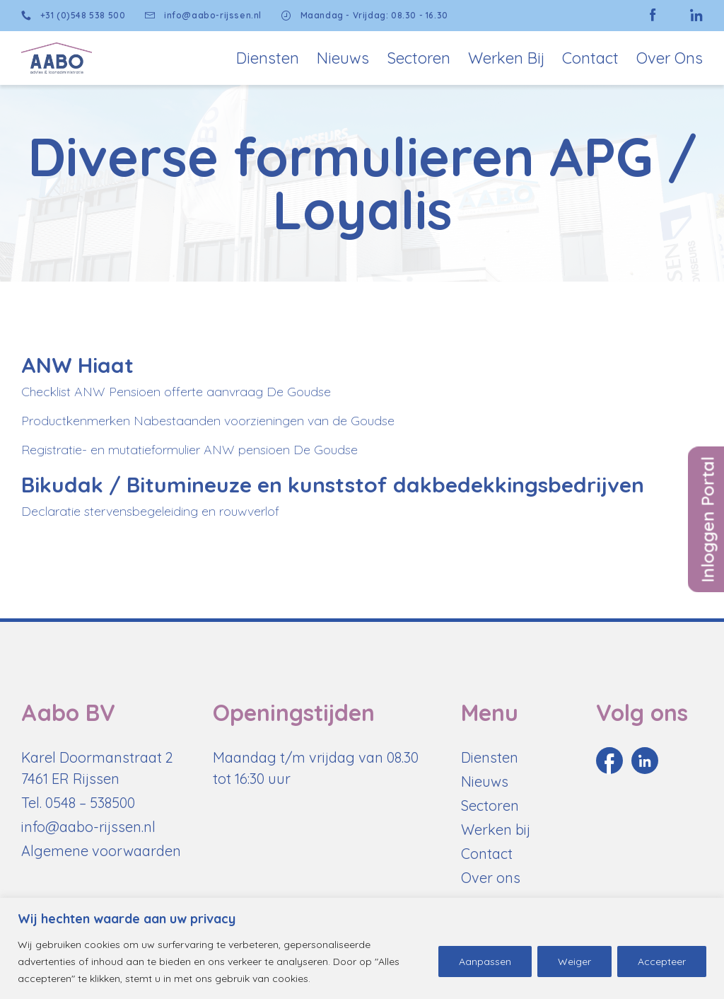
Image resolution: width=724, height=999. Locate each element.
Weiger (574, 961)
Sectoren (418, 58)
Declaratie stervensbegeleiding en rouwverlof (150, 511)
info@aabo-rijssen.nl (203, 16)
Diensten (267, 58)
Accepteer (662, 961)
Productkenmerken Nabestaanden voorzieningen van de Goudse (208, 420)
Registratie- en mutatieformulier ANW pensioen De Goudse (189, 449)
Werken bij (506, 58)
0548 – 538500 (90, 803)
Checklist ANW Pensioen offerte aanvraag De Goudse (176, 391)
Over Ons (669, 58)
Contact (590, 58)
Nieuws (343, 58)
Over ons (490, 878)
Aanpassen (485, 961)
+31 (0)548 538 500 (73, 16)
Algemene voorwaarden (101, 851)
